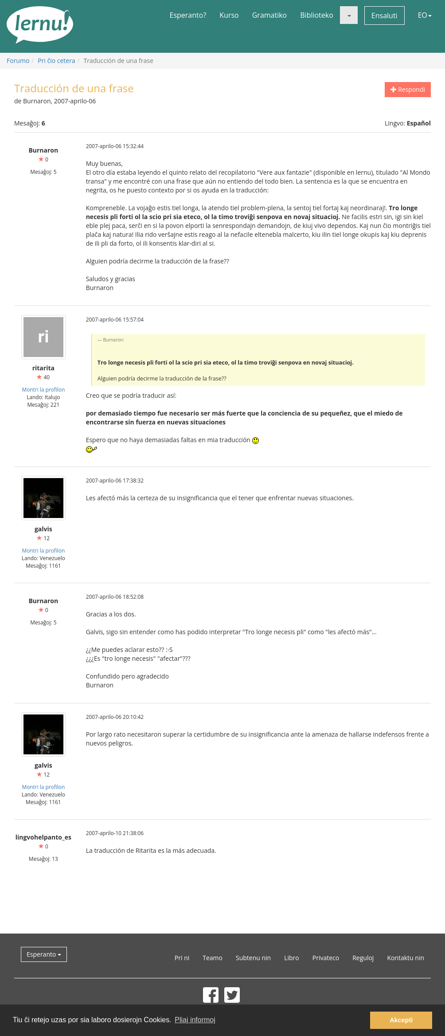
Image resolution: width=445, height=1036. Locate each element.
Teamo (212, 958)
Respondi (407, 89)
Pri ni (182, 958)
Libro (291, 958)
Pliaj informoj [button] (195, 1020)
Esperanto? (188, 15)
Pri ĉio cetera (56, 60)
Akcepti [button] (401, 1020)
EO (425, 15)
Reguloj (363, 958)
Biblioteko (316, 15)
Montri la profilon (43, 389)
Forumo (18, 60)
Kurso (228, 15)
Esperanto (44, 954)
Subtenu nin (253, 958)
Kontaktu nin (405, 958)
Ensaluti (384, 15)
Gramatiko (269, 15)
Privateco (325, 958)
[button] (349, 15)
